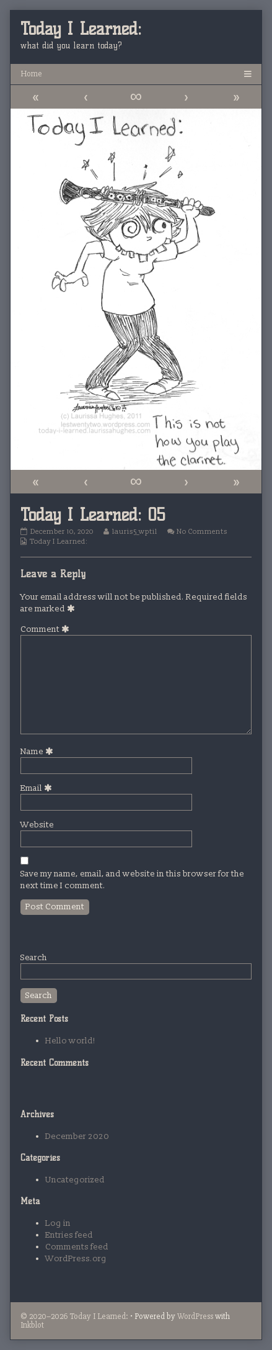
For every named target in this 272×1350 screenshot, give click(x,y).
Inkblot (32, 1325)
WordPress (195, 1316)
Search (33, 957)
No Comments (202, 532)
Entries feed (69, 1235)
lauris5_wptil (134, 532)
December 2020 (77, 1136)
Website (37, 824)
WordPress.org (76, 1258)
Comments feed (76, 1246)
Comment (46, 629)
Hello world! (70, 1040)
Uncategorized (75, 1179)
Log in (58, 1223)
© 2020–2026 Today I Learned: (74, 1316)
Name (38, 751)
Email (38, 788)
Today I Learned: (58, 542)
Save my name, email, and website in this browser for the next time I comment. (132, 879)
